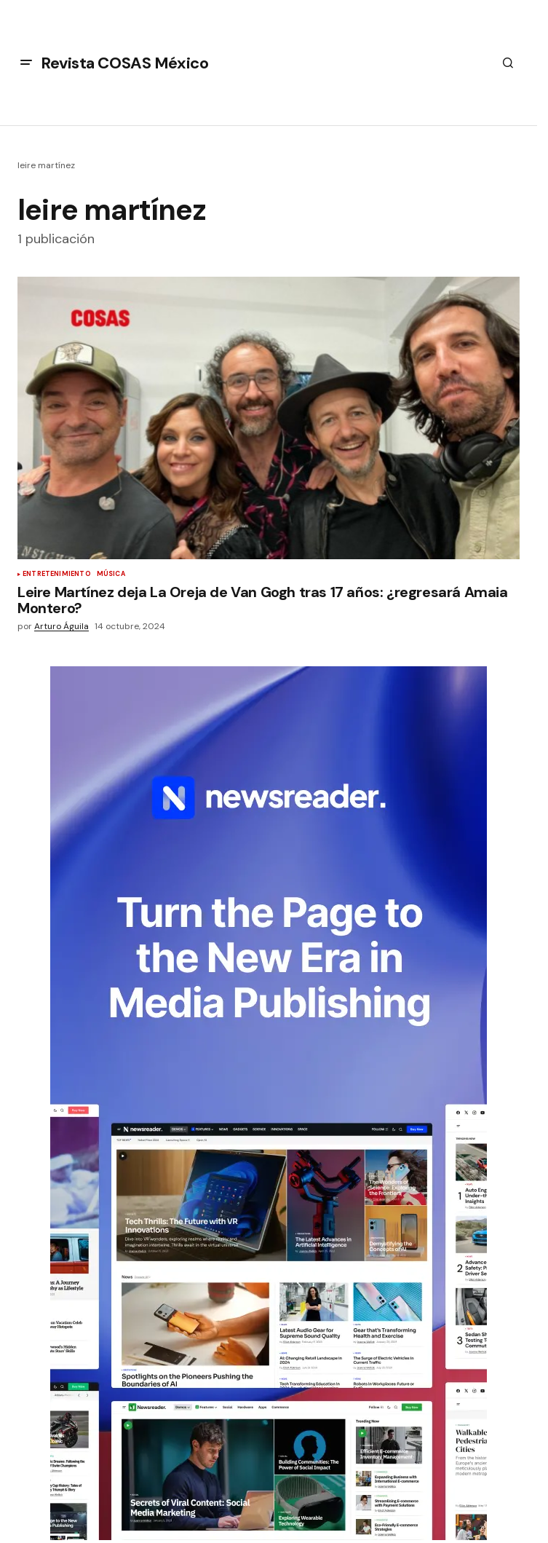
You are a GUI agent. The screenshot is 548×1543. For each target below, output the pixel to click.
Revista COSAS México (124, 63)
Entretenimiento (57, 574)
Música (111, 574)
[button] (26, 62)
